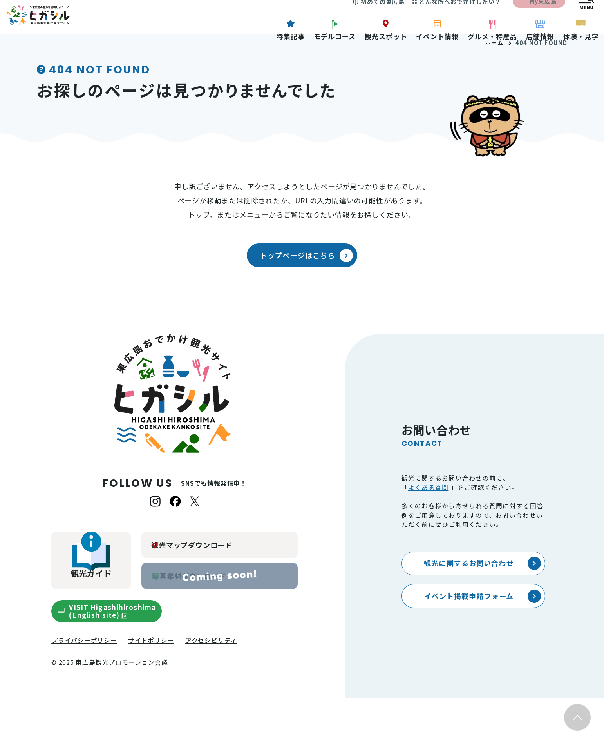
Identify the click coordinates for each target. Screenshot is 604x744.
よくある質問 (428, 533)
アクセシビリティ (211, 686)
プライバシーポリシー (84, 686)
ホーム (494, 88)
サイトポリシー (151, 686)
